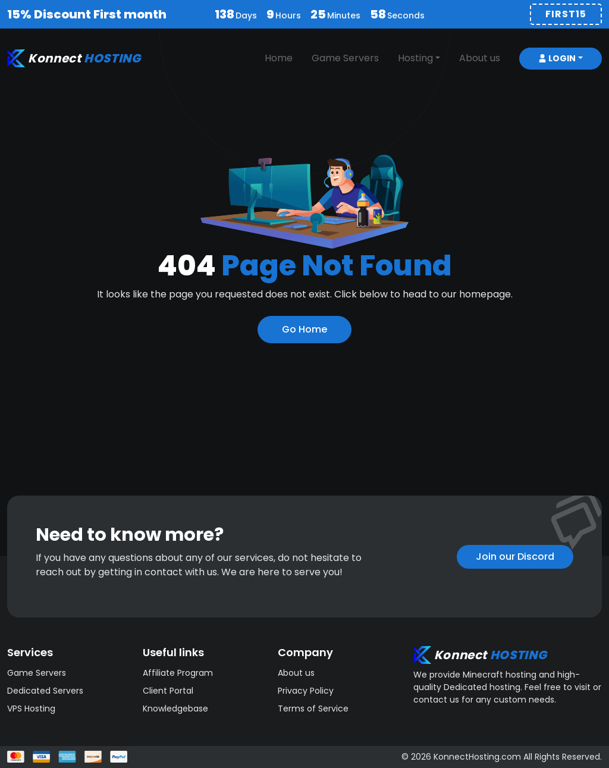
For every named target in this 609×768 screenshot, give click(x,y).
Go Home (304, 329)
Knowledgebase (175, 708)
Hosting (415, 58)
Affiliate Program (178, 673)
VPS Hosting (31, 708)
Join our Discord (515, 556)
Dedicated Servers (45, 691)
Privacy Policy (306, 691)
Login (557, 58)
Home (279, 58)
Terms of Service (313, 708)
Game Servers (345, 58)
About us (479, 58)
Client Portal (168, 691)
